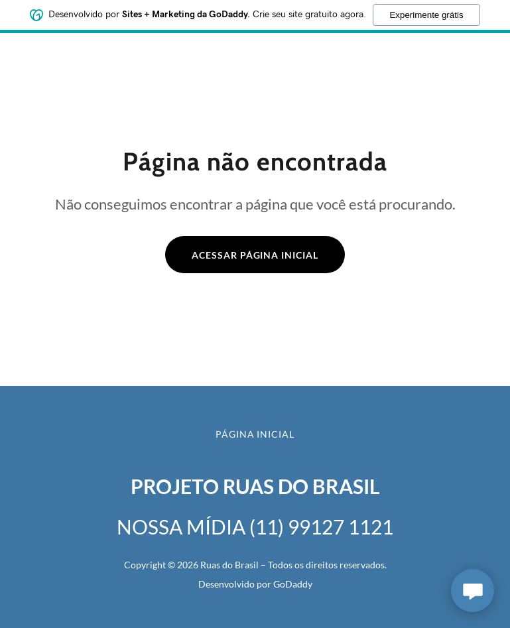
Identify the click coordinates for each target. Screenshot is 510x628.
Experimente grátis (426, 13)
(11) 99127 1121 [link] (321, 526)
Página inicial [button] (255, 434)
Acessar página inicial (255, 255)
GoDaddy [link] (292, 584)
